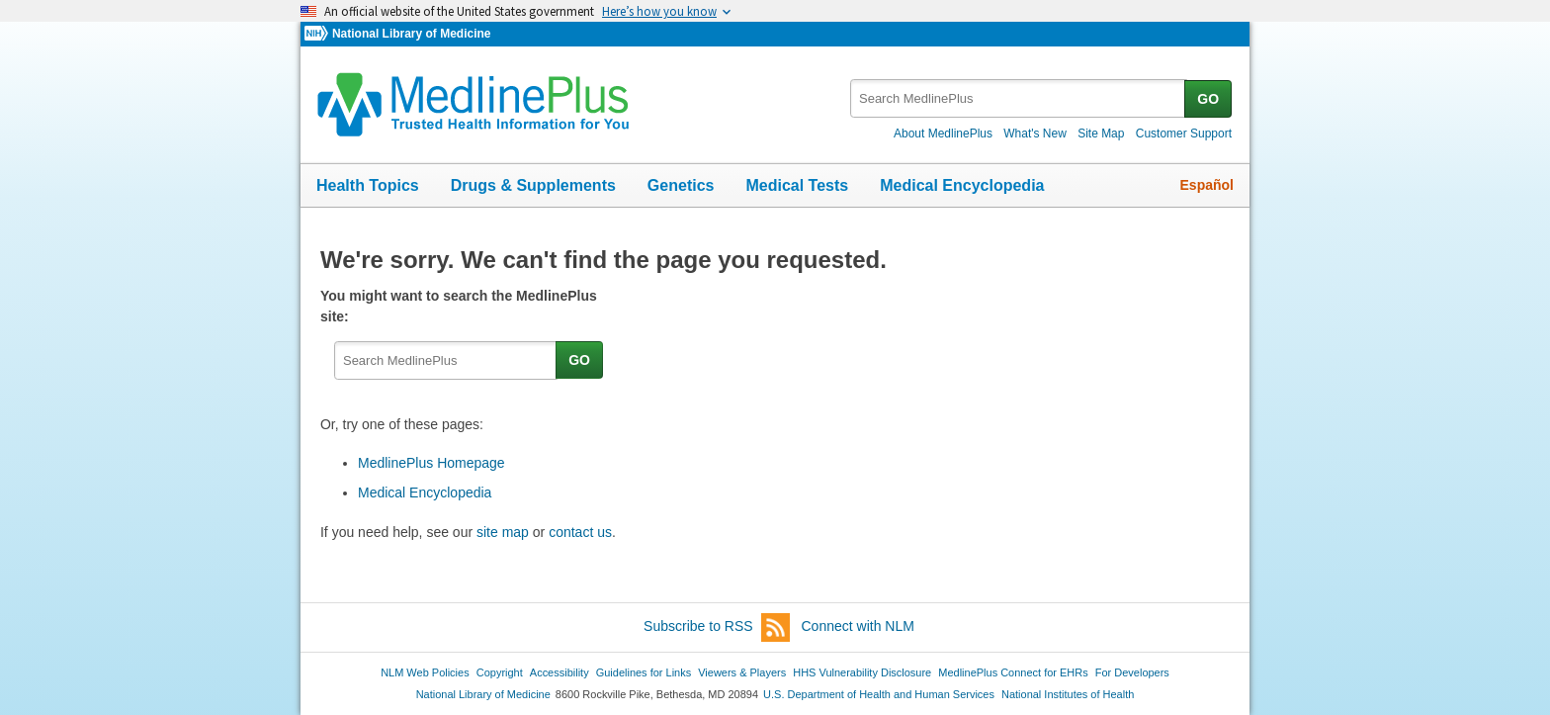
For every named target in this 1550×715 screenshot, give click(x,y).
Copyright (499, 672)
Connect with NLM (858, 626)
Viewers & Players (742, 672)
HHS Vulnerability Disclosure (862, 672)
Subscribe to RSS (717, 627)
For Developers (1132, 672)
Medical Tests (796, 185)
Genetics (681, 185)
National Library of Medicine (411, 34)
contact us (580, 532)
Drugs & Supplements (533, 185)
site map (502, 532)
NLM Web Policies (425, 672)
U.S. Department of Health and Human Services (878, 694)
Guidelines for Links (643, 672)
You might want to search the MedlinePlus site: (458, 306)
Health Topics (367, 185)
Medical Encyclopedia (962, 185)
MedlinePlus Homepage (431, 463)
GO (1208, 99)
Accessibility (559, 672)
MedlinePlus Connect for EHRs (1012, 672)
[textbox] (1018, 98)
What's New (1035, 133)
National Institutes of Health (1067, 694)
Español (1207, 185)
